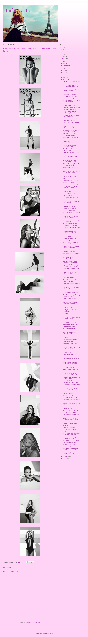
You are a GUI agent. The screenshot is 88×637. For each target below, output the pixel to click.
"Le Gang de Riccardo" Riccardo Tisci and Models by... (71, 228)
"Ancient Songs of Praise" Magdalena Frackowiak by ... (71, 232)
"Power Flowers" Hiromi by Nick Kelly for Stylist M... (71, 280)
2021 (62, 47)
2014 (62, 61)
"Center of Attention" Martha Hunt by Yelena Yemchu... (71, 389)
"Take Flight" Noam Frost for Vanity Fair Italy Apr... (70, 157)
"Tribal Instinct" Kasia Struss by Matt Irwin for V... (71, 142)
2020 (62, 49)
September (66, 65)
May (64, 75)
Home (30, 618)
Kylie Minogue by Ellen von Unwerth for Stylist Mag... (70, 329)
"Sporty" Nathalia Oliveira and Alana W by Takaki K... (70, 205)
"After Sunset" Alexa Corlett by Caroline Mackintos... (71, 288)
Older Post (52, 618)
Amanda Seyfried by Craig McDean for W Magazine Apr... (71, 381)
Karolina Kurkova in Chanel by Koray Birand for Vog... (71, 119)
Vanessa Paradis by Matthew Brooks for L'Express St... (70, 303)
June (64, 72)
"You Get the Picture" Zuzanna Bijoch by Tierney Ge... (71, 247)
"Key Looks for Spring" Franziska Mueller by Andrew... (71, 426)
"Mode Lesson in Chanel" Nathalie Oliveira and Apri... (72, 404)
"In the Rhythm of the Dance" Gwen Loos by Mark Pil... (70, 325)
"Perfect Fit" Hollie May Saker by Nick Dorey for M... (71, 348)
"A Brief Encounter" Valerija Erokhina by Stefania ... (70, 134)
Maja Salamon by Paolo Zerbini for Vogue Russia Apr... (71, 441)
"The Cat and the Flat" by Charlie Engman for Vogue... (71, 437)
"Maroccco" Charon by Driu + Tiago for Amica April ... (70, 209)
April (64, 77)
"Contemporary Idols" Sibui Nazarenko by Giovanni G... (71, 160)
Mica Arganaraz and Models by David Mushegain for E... (71, 220)
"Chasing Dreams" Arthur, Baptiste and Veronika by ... (70, 430)
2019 (62, 52)
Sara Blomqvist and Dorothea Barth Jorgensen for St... (70, 168)
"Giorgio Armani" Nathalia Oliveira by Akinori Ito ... (71, 202)
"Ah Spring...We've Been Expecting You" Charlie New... (71, 374)
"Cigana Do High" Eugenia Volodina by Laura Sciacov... (71, 112)
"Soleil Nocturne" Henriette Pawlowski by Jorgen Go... (70, 363)
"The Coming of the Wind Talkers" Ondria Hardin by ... (71, 235)
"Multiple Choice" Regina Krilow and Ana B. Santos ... (71, 415)
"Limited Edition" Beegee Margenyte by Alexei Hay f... (71, 250)
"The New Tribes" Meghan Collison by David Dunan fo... (71, 299)
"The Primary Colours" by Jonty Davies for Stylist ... (71, 273)
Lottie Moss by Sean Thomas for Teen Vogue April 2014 (71, 434)
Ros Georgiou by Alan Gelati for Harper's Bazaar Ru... (71, 254)
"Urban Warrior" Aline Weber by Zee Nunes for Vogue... (71, 104)
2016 (62, 56)
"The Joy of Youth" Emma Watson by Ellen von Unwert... (71, 82)
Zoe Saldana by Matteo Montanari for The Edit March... (71, 258)
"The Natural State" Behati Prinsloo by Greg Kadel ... (70, 239)
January (65, 458)
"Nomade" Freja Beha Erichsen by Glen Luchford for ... (72, 190)
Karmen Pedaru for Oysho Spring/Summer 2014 (69, 127)
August (65, 68)
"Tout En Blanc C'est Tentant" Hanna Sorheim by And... (70, 97)
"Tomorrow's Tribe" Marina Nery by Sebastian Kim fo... (71, 198)
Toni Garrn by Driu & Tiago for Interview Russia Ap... (70, 187)
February (65, 456)
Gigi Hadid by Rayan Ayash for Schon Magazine (71, 123)
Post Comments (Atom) (33, 622)
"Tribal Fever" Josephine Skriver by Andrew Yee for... (71, 153)
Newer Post (8, 618)
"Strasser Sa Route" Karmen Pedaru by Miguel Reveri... (70, 422)
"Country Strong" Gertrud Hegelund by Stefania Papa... (71, 86)
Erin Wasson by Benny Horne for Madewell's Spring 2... (71, 172)
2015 (62, 59)
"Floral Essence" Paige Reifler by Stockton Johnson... (71, 295)
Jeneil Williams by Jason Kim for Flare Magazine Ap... (71, 407)
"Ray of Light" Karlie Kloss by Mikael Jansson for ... (70, 194)
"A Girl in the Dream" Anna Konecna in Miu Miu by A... (70, 179)
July (64, 70)
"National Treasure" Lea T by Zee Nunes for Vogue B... (71, 101)
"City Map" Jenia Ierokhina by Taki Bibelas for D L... (71, 351)
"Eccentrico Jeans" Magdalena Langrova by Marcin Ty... (71, 321)
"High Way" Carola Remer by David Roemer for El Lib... (70, 265)
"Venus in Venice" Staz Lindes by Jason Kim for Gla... (71, 336)
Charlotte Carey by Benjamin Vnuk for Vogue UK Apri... (70, 445)
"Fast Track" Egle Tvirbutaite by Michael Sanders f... (71, 340)
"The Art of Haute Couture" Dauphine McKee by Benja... (71, 291)
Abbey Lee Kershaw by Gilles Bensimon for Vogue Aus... (70, 261)
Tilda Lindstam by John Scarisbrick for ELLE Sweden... (71, 314)
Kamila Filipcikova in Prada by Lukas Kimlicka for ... (70, 306)
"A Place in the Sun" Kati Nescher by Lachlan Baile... (71, 116)
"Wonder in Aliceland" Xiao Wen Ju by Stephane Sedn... (71, 411)
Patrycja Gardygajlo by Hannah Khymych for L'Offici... (71, 452)
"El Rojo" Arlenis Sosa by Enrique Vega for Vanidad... (71, 89)
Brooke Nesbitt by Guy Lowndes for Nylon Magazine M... (71, 276)
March (65, 79)
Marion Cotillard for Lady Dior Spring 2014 (70, 138)
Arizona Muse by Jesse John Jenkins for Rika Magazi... (70, 370)
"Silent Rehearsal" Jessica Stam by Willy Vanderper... (71, 149)
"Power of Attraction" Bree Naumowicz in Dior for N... (70, 355)
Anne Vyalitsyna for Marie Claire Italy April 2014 (71, 333)
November (66, 63)
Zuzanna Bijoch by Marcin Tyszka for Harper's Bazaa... (71, 243)
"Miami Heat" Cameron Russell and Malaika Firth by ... (71, 269)
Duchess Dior (18, 10)
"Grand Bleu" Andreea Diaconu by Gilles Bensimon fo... (71, 284)
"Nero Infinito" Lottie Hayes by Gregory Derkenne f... (70, 392)
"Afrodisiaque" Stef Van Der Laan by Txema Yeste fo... (71, 213)
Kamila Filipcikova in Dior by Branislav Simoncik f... (70, 93)
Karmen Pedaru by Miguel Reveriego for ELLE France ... (71, 419)
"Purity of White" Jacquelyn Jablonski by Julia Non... (70, 145)
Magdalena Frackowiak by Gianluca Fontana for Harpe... (71, 183)
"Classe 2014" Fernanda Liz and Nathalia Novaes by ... (71, 108)
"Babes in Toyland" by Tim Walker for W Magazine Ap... (71, 164)
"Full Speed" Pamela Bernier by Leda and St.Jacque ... (71, 359)
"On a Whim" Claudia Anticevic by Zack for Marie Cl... (71, 400)
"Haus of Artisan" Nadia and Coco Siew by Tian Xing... (71, 377)
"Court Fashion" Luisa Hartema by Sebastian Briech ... (71, 318)
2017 (62, 54)
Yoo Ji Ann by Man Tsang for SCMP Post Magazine (70, 175)
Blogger (52, 633)
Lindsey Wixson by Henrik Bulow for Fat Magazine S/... (71, 385)
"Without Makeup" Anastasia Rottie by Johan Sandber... (70, 344)
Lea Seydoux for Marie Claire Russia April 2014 (70, 310)
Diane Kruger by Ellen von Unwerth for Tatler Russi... (70, 396)
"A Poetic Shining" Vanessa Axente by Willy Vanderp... (70, 224)
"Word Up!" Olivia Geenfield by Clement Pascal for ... (71, 366)
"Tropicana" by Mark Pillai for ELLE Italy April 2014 (70, 217)
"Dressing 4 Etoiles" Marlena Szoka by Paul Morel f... (70, 449)
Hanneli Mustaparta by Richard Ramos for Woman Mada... (71, 131)
